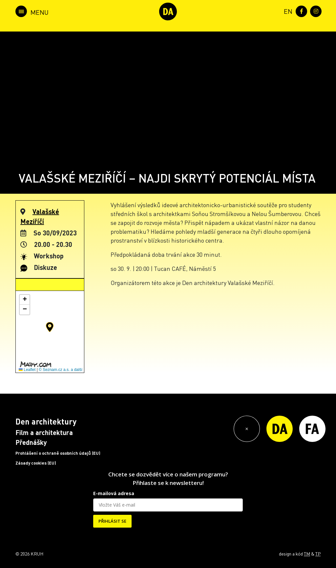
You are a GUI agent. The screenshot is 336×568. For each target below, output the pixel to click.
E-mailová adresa (113, 493)
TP (318, 554)
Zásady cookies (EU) (35, 463)
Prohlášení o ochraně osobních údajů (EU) (57, 453)
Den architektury (45, 421)
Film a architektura (44, 432)
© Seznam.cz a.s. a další (60, 369)
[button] (49, 327)
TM (307, 554)
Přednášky (31, 442)
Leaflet (27, 369)
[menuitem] (286, 10)
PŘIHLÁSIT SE (112, 521)
